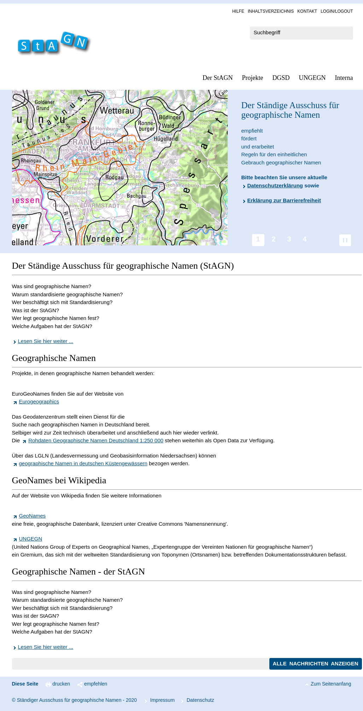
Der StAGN (218, 77)
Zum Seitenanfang (331, 684)
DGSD (281, 77)
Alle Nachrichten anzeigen (315, 663)
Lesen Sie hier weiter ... (46, 341)
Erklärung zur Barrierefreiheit (284, 200)
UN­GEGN (312, 77)
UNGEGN (30, 539)
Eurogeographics (39, 401)
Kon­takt (307, 11)
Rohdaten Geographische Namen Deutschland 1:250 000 (95, 440)
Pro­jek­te (252, 77)
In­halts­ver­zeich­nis (271, 11)
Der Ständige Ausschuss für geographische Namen (290, 110)
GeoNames (32, 516)
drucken (61, 684)
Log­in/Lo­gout (337, 11)
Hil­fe (238, 11)
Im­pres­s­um (162, 700)
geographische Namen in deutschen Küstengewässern (83, 463)
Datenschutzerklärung (275, 185)
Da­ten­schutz (200, 700)
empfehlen (95, 684)
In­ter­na (344, 77)
